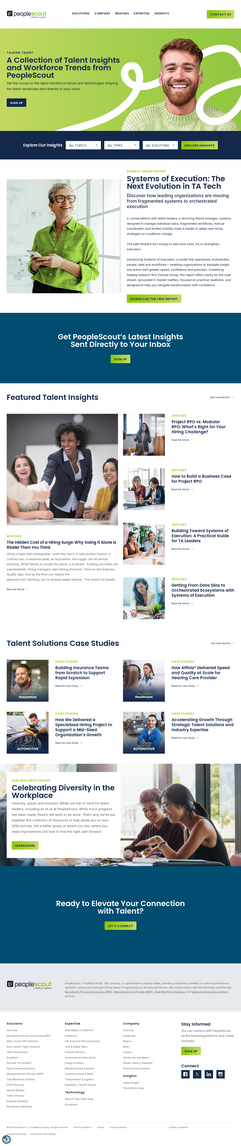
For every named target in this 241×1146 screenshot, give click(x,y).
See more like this (220, 397)
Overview (12, 1030)
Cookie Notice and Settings (43, 1134)
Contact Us (220, 14)
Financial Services (75, 1052)
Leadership (129, 1035)
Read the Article (15, 589)
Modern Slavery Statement (137, 1062)
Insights (161, 13)
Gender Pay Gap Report (136, 1057)
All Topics (78, 145)
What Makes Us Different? (79, 1030)
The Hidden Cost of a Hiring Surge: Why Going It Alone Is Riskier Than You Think (61, 545)
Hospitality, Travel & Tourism (80, 1084)
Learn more (25, 846)
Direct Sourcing (15, 1084)
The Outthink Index (133, 1088)
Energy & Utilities (74, 1062)
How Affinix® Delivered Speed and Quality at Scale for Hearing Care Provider (201, 673)
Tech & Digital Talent (76, 1046)
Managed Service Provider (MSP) (133, 991)
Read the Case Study (66, 685)
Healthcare (71, 1035)
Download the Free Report (154, 299)
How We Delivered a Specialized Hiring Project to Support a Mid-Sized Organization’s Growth (83, 727)
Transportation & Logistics (79, 1079)
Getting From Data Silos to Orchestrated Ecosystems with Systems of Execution (203, 590)
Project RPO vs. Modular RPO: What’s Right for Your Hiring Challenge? (199, 427)
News (126, 1046)
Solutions (81, 13)
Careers (127, 1052)
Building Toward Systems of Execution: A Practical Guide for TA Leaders (200, 536)
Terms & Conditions (82, 1127)
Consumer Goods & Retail (79, 1073)
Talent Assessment (17, 1052)
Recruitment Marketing (19, 1106)
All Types (115, 145)
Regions (122, 13)
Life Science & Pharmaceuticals (82, 1041)
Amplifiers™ (13, 1057)
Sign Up (16, 103)
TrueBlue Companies (178, 1127)
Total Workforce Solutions (170, 991)
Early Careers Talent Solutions (23, 1046)
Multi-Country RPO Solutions (22, 1041)
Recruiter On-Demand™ (19, 1062)
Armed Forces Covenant (136, 1068)
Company (102, 13)
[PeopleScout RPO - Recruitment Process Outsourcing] (28, 14)
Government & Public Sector (80, 1057)
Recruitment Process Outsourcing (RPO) (88, 991)
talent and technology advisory (210, 991)
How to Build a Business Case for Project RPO (201, 478)
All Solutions (157, 145)
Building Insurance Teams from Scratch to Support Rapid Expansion (82, 673)
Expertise (142, 13)
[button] (6, 1139)
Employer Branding (17, 1101)
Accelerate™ (71, 1104)
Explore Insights (200, 145)
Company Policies (118, 1127)
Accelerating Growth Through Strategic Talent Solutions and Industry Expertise (203, 725)
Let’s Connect (120, 926)
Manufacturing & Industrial (79, 1068)
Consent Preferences (17, 1134)
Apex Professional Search (21, 1068)
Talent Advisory (15, 1095)
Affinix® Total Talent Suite (79, 1099)
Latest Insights (131, 1082)
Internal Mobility (15, 1090)
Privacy (100, 1127)
